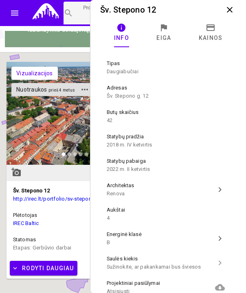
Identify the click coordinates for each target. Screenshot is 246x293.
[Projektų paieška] (79, 13)
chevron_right (220, 190)
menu (15, 13)
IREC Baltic (26, 223)
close (230, 10)
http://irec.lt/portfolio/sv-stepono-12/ (59, 199)
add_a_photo (16, 172)
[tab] (121, 32)
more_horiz (85, 89)
